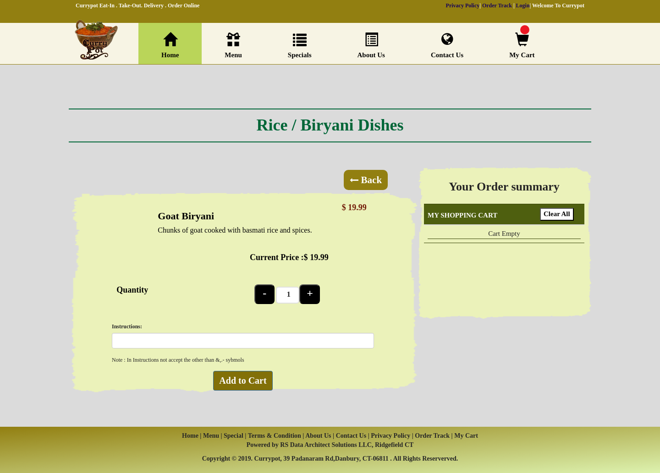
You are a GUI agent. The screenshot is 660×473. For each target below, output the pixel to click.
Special (234, 435)
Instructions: (127, 326)
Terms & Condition (274, 435)
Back (366, 179)
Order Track (497, 5)
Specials (300, 46)
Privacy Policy (463, 5)
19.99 (319, 257)
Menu (233, 46)
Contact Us (447, 45)
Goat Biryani (186, 216)
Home (170, 46)
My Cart (521, 46)
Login (523, 5)
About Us (371, 46)
